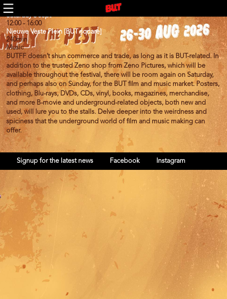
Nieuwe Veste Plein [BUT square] (53, 32)
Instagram (170, 161)
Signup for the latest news (55, 161)
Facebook (125, 161)
